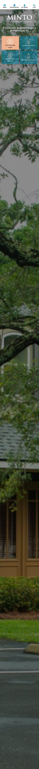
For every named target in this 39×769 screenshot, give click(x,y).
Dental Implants (28, 42)
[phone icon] (34, 6)
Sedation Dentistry (29, 57)
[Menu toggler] (4, 6)
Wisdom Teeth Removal (10, 57)
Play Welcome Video (10, 43)
